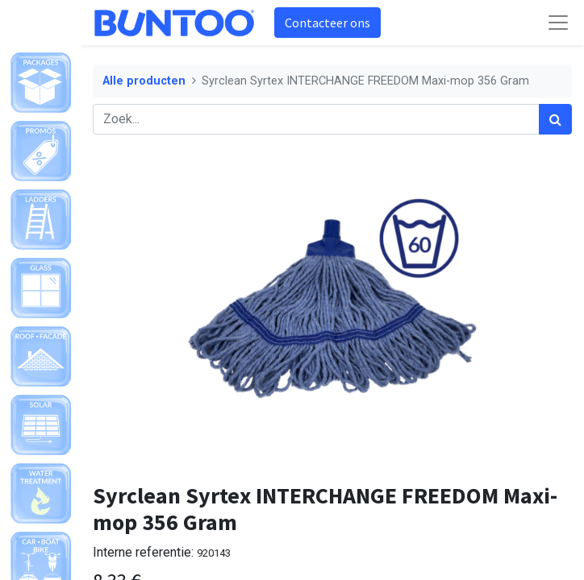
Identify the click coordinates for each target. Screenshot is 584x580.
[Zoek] (555, 119)
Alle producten (144, 81)
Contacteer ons (327, 22)
